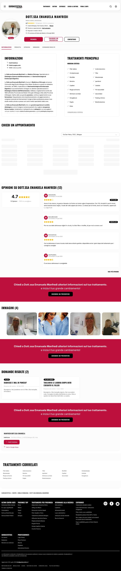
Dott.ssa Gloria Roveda (8, 513)
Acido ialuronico (100, 69)
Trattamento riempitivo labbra (83, 505)
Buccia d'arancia (59, 518)
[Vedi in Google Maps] (11, 447)
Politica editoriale (54, 565)
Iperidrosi (98, 81)
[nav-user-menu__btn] (116, 6)
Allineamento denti (60, 510)
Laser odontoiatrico (60, 513)
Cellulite (97, 85)
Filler (96, 73)
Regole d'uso (16, 565)
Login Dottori (21, 537)
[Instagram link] (105, 504)
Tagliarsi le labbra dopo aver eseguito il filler (57, 384)
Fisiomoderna (5, 510)
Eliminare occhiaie (75, 94)
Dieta (71, 106)
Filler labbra (73, 69)
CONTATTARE (72, 39)
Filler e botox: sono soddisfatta (84, 512)
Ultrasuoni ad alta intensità (62, 515)
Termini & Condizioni (7, 568)
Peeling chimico (100, 98)
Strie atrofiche (58, 505)
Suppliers (20, 545)
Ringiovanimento (75, 89)
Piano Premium (22, 540)
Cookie (23, 565)
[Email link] (117, 504)
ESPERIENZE (62, 6)
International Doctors (23, 548)
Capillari (72, 85)
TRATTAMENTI (46, 6)
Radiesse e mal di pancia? (15, 382)
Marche (20, 542)
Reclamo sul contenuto (8, 542)
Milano (19, 507)
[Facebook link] (111, 504)
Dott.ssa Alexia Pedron (7, 515)
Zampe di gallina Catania (38, 526)
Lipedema (57, 507)
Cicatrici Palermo (36, 529)
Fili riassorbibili (99, 89)
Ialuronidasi (98, 94)
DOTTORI (54, 6)
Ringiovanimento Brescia (38, 521)
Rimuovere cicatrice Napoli (39, 510)
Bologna (20, 515)
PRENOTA (33, 39)
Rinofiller (72, 77)
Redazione (4, 540)
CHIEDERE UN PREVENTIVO (53, 39)
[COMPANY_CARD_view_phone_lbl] (12, 442)
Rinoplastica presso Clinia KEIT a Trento (86, 515)
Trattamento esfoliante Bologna (40, 515)
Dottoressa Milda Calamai (8, 505)
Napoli (19, 510)
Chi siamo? (4, 537)
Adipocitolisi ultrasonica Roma (40, 505)
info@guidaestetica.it (22, 562)
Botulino (72, 81)
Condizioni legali (43, 565)
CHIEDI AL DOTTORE (73, 6)
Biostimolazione (100, 102)
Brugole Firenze (36, 523)
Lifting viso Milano (36, 507)
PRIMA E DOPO (84, 6)
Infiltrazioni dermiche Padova (39, 518)
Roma (19, 505)
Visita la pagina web (15, 65)
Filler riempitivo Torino (37, 513)
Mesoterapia (99, 77)
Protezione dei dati (7, 565)
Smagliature (73, 98)
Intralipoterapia (74, 73)
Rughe (72, 102)
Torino (19, 513)
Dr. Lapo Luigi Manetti (7, 507)
